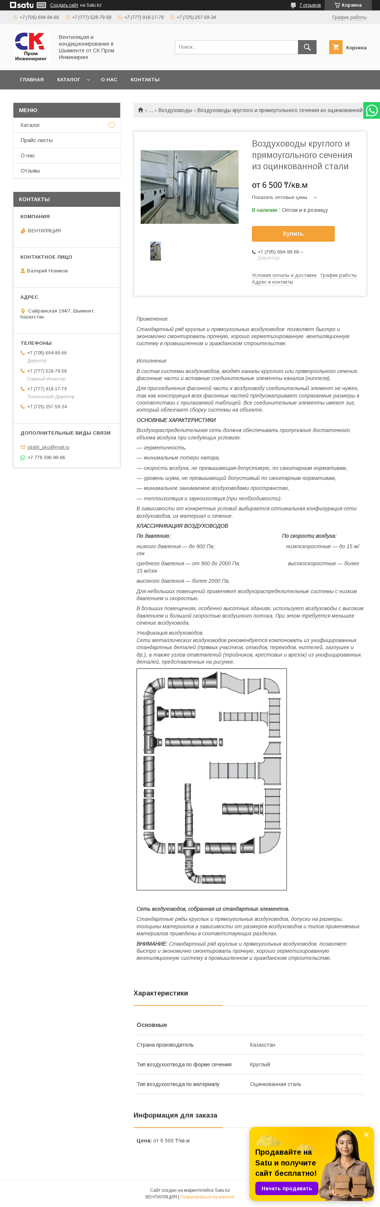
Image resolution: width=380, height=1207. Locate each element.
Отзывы (30, 171)
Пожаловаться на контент (207, 1197)
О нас (109, 79)
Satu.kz (222, 1190)
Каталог (68, 79)
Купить (293, 233)
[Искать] (307, 47)
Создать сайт (64, 5)
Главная (32, 79)
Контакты (145, 79)
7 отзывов (310, 5)
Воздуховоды (175, 110)
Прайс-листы (37, 140)
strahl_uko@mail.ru (48, 447)
